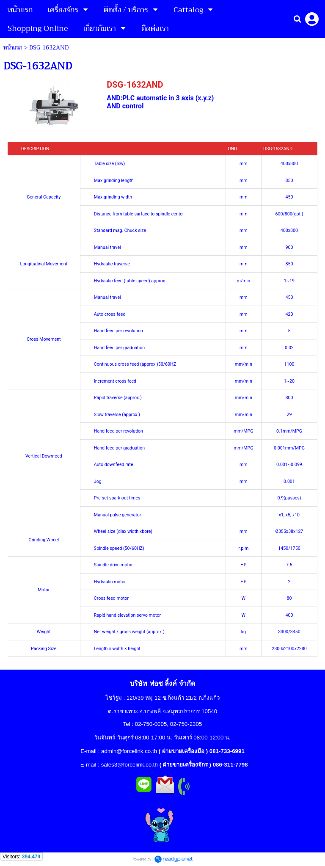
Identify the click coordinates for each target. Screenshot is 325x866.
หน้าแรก (12, 47)
